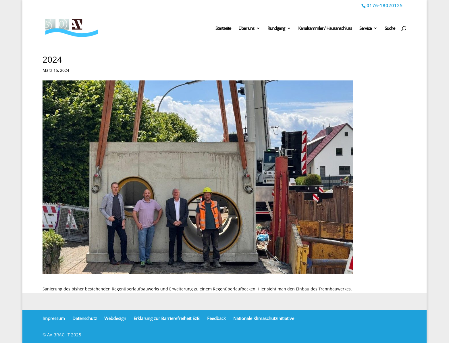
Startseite (223, 28)
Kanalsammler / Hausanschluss (325, 28)
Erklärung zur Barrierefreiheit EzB (167, 318)
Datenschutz (84, 318)
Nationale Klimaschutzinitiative (263, 318)
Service (365, 28)
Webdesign (115, 318)
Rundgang (276, 28)
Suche (390, 28)
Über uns (246, 28)
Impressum (54, 318)
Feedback (216, 318)
